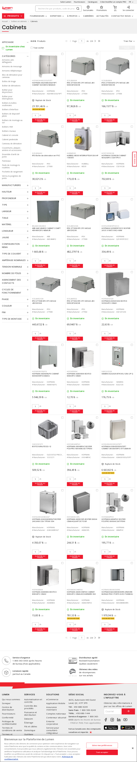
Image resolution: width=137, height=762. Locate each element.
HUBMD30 (71, 153)
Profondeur (9, 198)
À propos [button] (72, 16)
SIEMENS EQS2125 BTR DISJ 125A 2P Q (117, 374)
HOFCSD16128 (108, 153)
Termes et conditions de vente (12, 729)
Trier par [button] (127, 41)
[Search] (58, 9)
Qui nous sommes (11, 699)
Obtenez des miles (88, 669)
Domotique (29, 730)
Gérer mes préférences (102, 745)
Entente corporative (52, 722)
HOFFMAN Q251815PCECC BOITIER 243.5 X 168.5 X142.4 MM (116, 229)
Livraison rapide (20, 671)
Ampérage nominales (14, 260)
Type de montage (12, 318)
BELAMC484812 (39, 226)
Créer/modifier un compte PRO (113, 2)
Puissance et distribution (30, 713)
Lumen (5, 694)
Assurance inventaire (51, 708)
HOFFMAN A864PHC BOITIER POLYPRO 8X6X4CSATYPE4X (113, 520)
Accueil (5, 21)
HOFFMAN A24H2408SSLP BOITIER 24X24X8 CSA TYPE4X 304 (46, 520)
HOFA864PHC (108, 517)
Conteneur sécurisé (56, 717)
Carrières (88, 16)
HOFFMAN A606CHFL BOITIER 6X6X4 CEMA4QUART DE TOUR (82, 520)
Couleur (7, 305)
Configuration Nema (11, 246)
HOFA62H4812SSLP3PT (42, 80)
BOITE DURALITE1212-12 (41, 446)
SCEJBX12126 (72, 226)
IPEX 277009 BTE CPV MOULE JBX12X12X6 (79, 229)
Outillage (28, 734)
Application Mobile (55, 703)
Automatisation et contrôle (33, 700)
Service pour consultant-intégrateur (52, 730)
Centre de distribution (8, 708)
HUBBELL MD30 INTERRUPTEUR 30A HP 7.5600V (82, 156)
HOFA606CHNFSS (75, 590)
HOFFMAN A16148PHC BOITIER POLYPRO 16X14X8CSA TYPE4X (79, 447)
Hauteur (7, 191)
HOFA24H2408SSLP (41, 517)
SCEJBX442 (37, 153)
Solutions (52, 694)
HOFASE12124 (107, 299)
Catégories (8, 56)
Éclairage (28, 722)
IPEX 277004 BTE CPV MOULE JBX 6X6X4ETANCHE (80, 84)
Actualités (102, 16)
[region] (68, 748)
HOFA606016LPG (39, 371)
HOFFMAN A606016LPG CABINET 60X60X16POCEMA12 (45, 375)
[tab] (15, 42)
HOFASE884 (37, 590)
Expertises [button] (55, 16)
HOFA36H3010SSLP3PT (112, 444)
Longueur (7, 231)
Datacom (28, 719)
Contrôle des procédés (30, 707)
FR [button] (130, 2)
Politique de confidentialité (9, 722)
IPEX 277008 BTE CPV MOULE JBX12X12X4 (44, 302)
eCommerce (52, 699)
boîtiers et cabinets (19, 21)
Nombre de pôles (11, 273)
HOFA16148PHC (74, 444)
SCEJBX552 (72, 299)
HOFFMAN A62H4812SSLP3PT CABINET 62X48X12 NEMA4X (44, 84)
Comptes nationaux (56, 713)
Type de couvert (11, 253)
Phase (5, 299)
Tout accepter (102, 752)
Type (4, 204)
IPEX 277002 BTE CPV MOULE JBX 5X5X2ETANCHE (80, 302)
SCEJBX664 (72, 80)
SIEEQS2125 (107, 371)
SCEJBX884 (107, 80)
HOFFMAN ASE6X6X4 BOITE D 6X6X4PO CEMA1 (79, 375)
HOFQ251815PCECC (110, 226)
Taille (5, 217)
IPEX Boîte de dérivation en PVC (46, 155)
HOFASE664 (72, 371)
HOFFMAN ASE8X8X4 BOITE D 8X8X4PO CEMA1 (44, 593)
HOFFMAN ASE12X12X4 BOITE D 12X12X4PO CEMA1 (114, 302)
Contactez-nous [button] (121, 16)
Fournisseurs (79, 2)
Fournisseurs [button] (37, 16)
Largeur (6, 211)
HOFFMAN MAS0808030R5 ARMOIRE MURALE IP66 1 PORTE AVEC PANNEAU (117, 593)
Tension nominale (12, 266)
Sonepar (6, 703)
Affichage (8, 42)
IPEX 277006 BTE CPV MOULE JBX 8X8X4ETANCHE (115, 84)
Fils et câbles (30, 726)
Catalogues (93, 2)
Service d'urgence (21, 657)
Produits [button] (13, 16)
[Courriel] (113, 711)
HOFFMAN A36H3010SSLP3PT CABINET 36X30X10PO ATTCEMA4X (116, 447)
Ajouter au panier (40, 120)
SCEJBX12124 (37, 299)
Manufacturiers (11, 185)
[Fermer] (133, 748)
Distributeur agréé (88, 657)
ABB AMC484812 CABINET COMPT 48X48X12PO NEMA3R (46, 229)
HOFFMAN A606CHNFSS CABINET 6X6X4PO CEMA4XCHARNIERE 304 (81, 593)
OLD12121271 (37, 444)
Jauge (5, 237)
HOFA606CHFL (73, 517)
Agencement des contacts (11, 281)
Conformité (8, 717)
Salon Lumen (65, 2)
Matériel (7, 224)
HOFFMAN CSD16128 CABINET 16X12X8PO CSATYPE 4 (114, 156)
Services (29, 694)
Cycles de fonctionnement (11, 291)
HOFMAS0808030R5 (111, 590)
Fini (4, 312)
